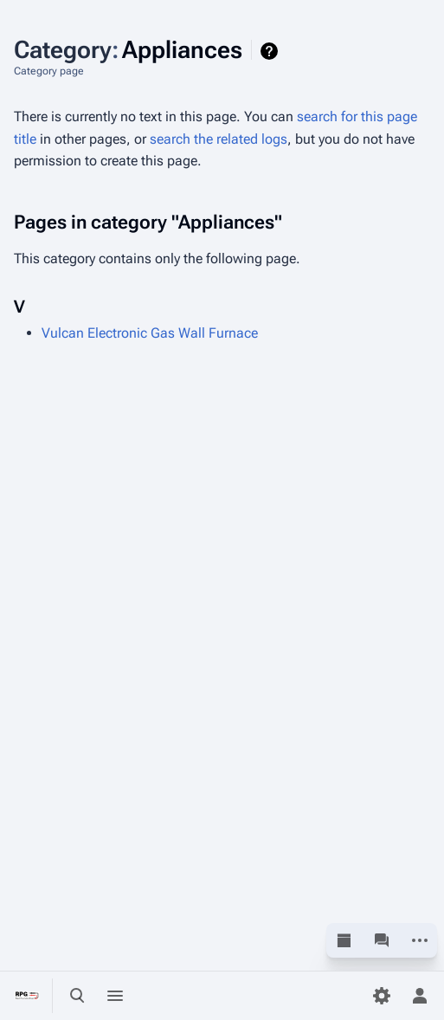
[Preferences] (381, 995)
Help (271, 51)
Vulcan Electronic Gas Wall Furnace (150, 333)
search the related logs (218, 139)
